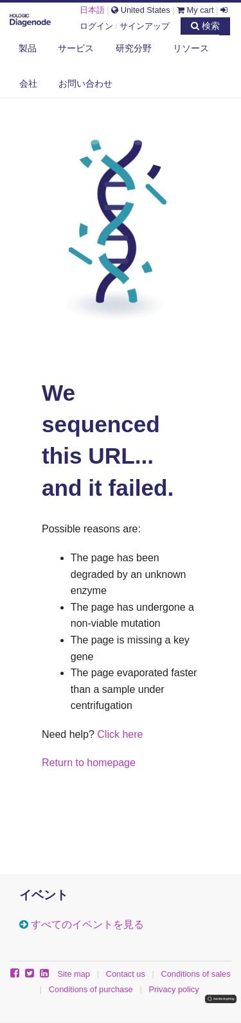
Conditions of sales (196, 974)
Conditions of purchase (91, 989)
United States (140, 10)
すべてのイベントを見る (87, 924)
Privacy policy (173, 989)
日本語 (92, 10)
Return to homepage (89, 762)
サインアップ (145, 26)
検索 (205, 26)
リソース (191, 48)
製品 (28, 48)
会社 (28, 83)
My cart (195, 10)
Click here (120, 734)
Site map (73, 974)
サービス (76, 48)
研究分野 (134, 48)
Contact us (125, 974)
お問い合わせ (85, 83)
